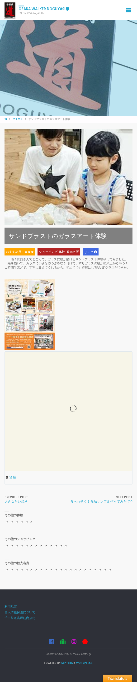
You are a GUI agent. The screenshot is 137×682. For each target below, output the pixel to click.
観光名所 (72, 252)
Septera (67, 663)
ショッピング (48, 252)
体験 (62, 252)
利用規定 (11, 606)
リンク (88, 252)
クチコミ (18, 119)
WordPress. (84, 663)
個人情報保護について (20, 612)
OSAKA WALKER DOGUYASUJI (44, 8)
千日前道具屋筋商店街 (20, 618)
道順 (12, 477)
